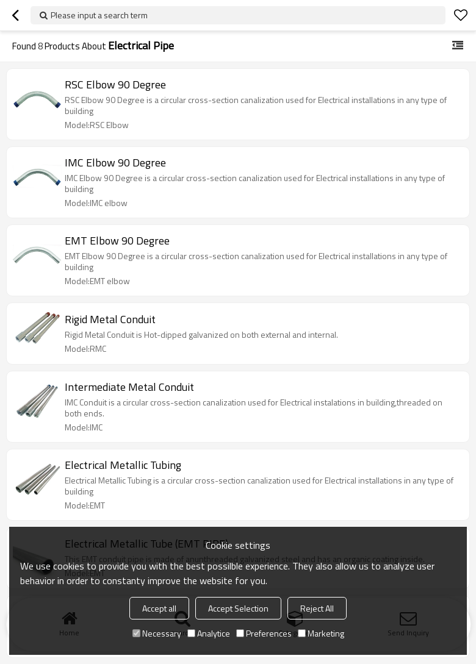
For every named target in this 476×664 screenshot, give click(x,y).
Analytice (208, 633)
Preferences (264, 633)
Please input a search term (99, 15)
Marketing (321, 633)
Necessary (156, 633)
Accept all (159, 608)
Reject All (317, 608)
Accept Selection (238, 608)
